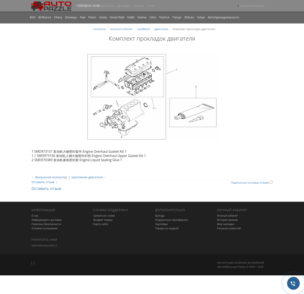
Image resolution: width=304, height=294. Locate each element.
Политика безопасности (46, 224)
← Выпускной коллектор (49, 177)
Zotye (201, 17)
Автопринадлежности (223, 17)
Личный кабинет (227, 215)
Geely (103, 17)
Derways (71, 17)
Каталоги (100, 29)
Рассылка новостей (229, 228)
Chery (58, 17)
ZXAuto (189, 17)
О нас (151, 6)
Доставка (123, 6)
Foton (92, 17)
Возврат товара (103, 220)
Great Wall (117, 17)
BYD (33, 17)
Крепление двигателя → (88, 177)
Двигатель (161, 29)
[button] (251, 6)
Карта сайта (100, 224)
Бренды (160, 215)
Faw (82, 17)
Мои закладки (225, 224)
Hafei (130, 17)
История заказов (227, 220)
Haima (141, 17)
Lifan (152, 17)
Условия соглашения (44, 228)
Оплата (138, 6)
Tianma (164, 17)
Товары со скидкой (167, 228)
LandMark (143, 29)
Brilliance (44, 17)
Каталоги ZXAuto (121, 29)
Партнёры (161, 224)
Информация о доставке (46, 220)
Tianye (176, 17)
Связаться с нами (104, 215)
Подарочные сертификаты (171, 220)
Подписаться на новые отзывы (250, 182)
